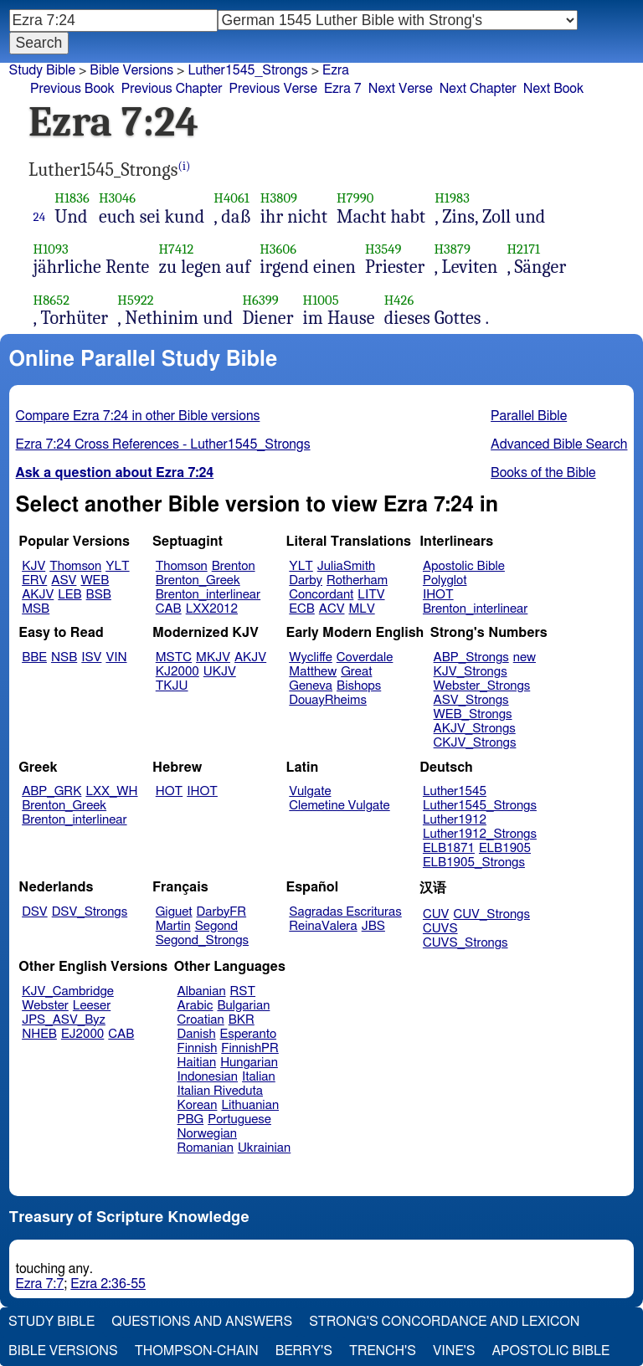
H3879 (452, 249)
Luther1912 (454, 820)
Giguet (174, 912)
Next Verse (400, 88)
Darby (305, 580)
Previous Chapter (172, 88)
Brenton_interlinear (208, 594)
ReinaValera (323, 926)
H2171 (523, 249)
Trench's (382, 1351)
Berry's (303, 1351)
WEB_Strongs (473, 714)
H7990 (355, 198)
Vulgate (310, 791)
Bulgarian (243, 1005)
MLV (361, 609)
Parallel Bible (529, 416)
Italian (258, 1077)
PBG (190, 1119)
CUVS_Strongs (465, 943)
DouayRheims (328, 700)
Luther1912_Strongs (480, 834)
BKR (242, 1020)
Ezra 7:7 (40, 1284)
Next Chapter (478, 88)
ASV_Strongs (471, 700)
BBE (34, 657)
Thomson (75, 566)
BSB (98, 594)
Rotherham (357, 580)
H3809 (278, 198)
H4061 (231, 198)
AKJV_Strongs (475, 728)
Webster (45, 1005)
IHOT (438, 594)
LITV (371, 594)
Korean (197, 1105)
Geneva (310, 686)
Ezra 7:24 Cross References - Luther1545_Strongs (163, 444)
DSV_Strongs (90, 912)
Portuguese (239, 1119)
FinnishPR (250, 1048)
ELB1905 (505, 848)
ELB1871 (449, 848)
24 (39, 216)
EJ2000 (82, 1034)
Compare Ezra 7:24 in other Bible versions (138, 416)
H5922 (135, 300)
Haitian (197, 1062)
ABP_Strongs (471, 657)
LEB (69, 594)
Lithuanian (250, 1105)
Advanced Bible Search (559, 444)
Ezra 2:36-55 (108, 1284)
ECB (301, 609)
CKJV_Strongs (475, 743)
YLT (117, 566)
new (524, 657)
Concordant (321, 594)
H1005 (321, 300)
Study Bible (42, 70)
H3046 (117, 198)
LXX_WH (111, 791)
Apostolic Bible (550, 1351)
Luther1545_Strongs (480, 805)
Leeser (92, 1005)
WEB (94, 580)
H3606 (278, 249)
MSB (35, 609)
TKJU (172, 686)
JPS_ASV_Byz (63, 1020)
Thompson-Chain (197, 1351)
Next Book (553, 88)
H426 (399, 300)
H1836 (72, 198)
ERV (34, 580)
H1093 (51, 249)
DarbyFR (222, 912)
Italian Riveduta (220, 1091)
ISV (91, 657)
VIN (115, 657)
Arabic (195, 1005)
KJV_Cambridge (68, 991)
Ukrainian (264, 1148)
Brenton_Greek (198, 580)
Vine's (454, 1351)
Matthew (313, 671)
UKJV (219, 671)
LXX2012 (212, 609)
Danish (196, 1034)
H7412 (175, 249)
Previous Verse (273, 88)
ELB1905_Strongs (474, 862)
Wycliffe (310, 657)
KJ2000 (177, 671)
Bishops (359, 686)
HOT (169, 791)
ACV (332, 609)
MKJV (213, 657)
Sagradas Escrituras (345, 912)
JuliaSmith (346, 566)
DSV (35, 912)
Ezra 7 (343, 88)
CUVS (440, 928)
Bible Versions (131, 70)
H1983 (452, 198)
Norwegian (207, 1133)
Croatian (200, 1020)
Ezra (335, 70)
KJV (33, 566)
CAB (169, 609)
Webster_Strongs (482, 686)
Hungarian (249, 1062)
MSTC (174, 657)
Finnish (197, 1048)
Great (356, 671)
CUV (436, 914)
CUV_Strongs (491, 914)
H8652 (51, 300)
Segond (216, 926)
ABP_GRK (51, 791)
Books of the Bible (543, 473)
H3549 (383, 249)
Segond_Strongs (202, 940)
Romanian (205, 1148)
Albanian (201, 991)
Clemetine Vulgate (339, 805)
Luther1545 (454, 791)
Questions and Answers (201, 1321)
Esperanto (248, 1034)
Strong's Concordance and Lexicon (444, 1321)
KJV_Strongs (470, 671)
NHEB (39, 1034)
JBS (373, 926)
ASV (63, 580)
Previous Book (72, 88)
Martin (173, 926)
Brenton (233, 566)
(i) (184, 166)
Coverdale (365, 657)
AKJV (38, 594)
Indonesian (208, 1077)
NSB (64, 657)
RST (243, 991)
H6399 (260, 300)
